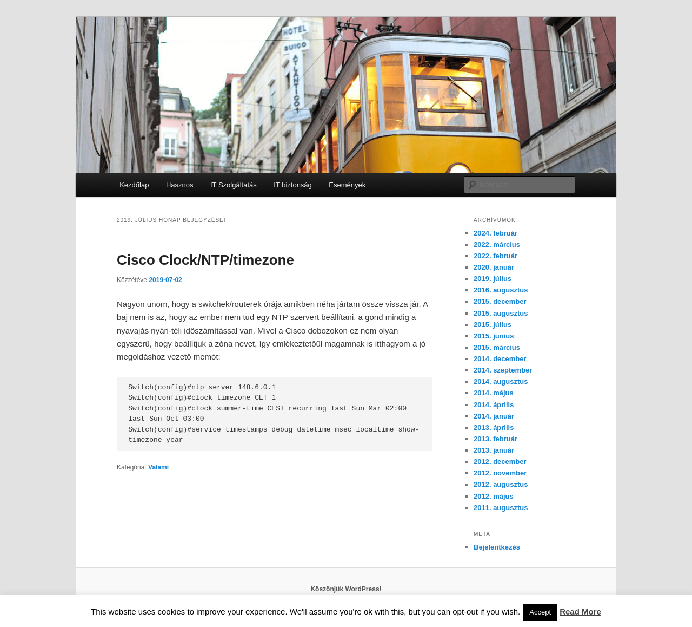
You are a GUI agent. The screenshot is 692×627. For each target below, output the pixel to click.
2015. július (492, 325)
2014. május (494, 393)
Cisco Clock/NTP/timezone (205, 260)
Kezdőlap (134, 185)
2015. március (497, 347)
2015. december (500, 301)
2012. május (494, 496)
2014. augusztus (501, 381)
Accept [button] (540, 612)
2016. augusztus (501, 290)
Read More (580, 611)
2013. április (494, 427)
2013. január (494, 450)
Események (347, 185)
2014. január (494, 416)
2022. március (497, 244)
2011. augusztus (501, 508)
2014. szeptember (503, 370)
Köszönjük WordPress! (345, 589)
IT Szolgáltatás (233, 185)
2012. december (500, 462)
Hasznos (180, 185)
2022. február (495, 256)
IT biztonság (293, 185)
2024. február (495, 233)
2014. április (494, 405)
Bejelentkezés (497, 547)
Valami (158, 467)
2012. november (500, 473)
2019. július (492, 279)
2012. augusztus (501, 484)
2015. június (494, 336)
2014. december (500, 359)
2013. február (495, 439)
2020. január (494, 267)
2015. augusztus (501, 313)
